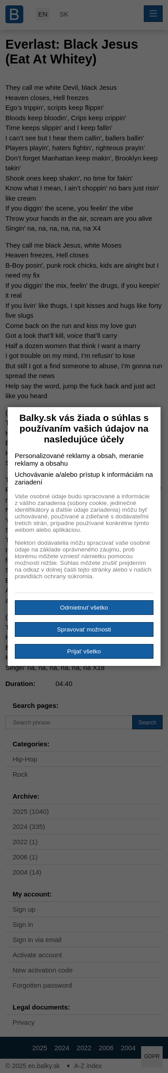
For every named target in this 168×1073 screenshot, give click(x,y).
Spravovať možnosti (84, 629)
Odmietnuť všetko (84, 607)
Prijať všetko (84, 651)
